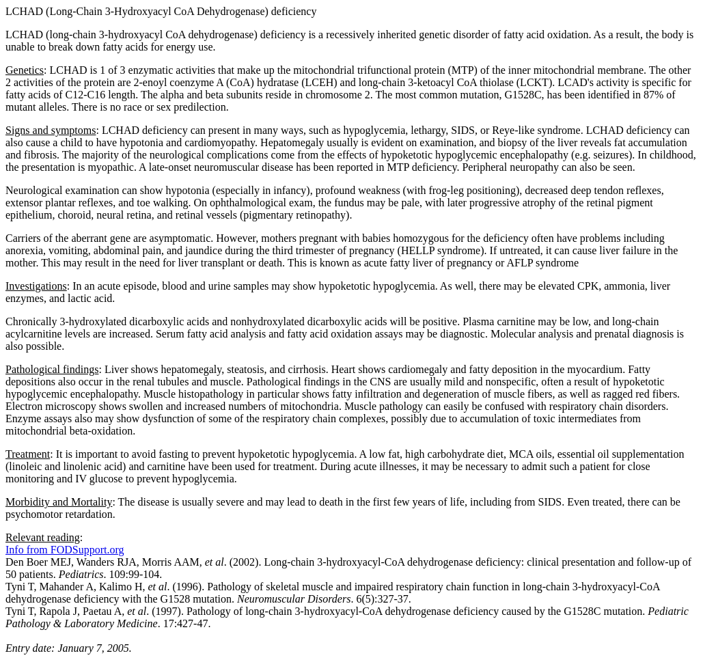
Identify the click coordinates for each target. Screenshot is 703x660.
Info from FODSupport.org (64, 549)
